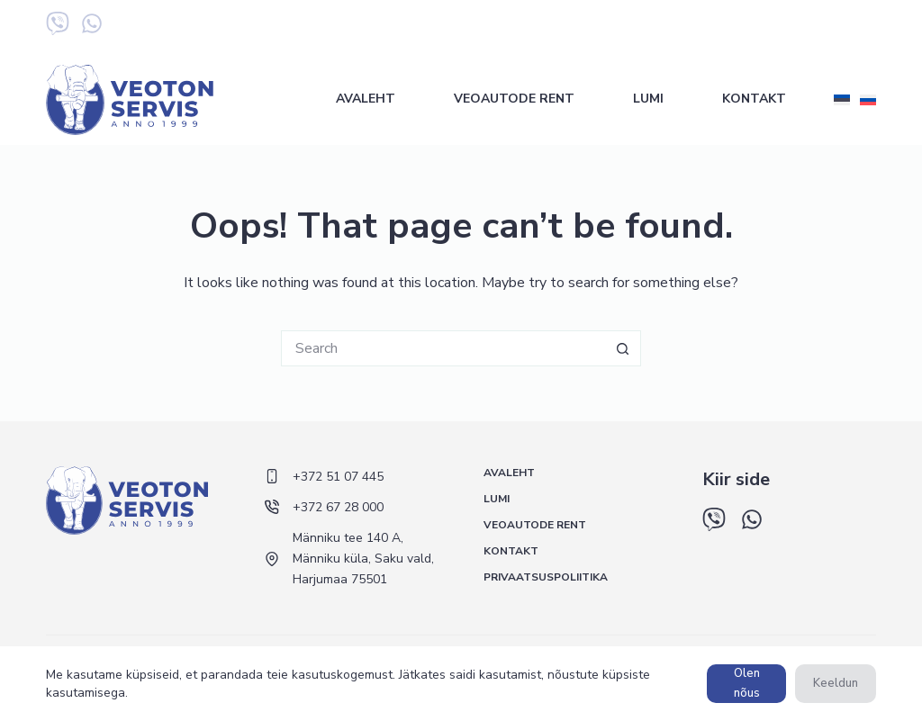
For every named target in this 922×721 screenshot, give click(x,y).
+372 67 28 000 (719, 26)
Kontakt (754, 98)
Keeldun (835, 683)
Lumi (648, 98)
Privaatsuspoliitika (546, 577)
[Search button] (623, 348)
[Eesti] (842, 100)
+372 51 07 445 (609, 26)
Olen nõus (747, 682)
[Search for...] (443, 348)
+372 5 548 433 (830, 26)
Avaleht (365, 98)
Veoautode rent (514, 98)
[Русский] (868, 100)
